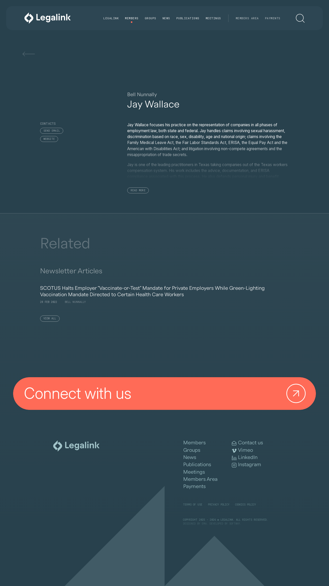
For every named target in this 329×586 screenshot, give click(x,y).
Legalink (111, 18)
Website (49, 139)
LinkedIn (245, 457)
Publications (187, 18)
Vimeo (242, 450)
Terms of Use (192, 504)
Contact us (247, 443)
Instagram (246, 464)
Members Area (247, 18)
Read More (138, 190)
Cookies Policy (245, 504)
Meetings (213, 18)
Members (132, 18)
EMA (204, 523)
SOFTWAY (234, 523)
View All (49, 318)
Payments (272, 18)
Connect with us (167, 393)
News (166, 18)
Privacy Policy (219, 504)
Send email (51, 130)
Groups (150, 18)
